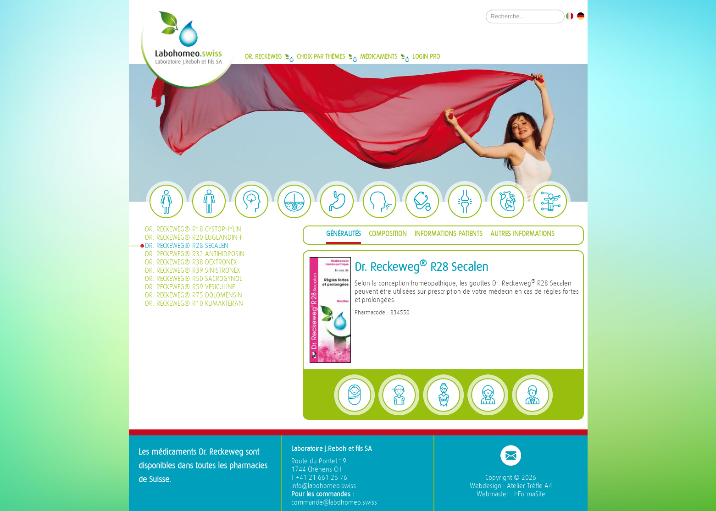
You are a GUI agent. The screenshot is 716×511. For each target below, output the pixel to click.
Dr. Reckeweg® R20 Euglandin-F (194, 238)
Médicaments (378, 56)
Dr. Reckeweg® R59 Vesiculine (190, 287)
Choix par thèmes (321, 56)
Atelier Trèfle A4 (529, 486)
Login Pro (426, 56)
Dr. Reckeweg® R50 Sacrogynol (193, 279)
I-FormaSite (529, 494)
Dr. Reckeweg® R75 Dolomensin (193, 295)
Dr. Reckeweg (263, 56)
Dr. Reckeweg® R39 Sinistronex (192, 271)
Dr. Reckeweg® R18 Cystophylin (193, 229)
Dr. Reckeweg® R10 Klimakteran (194, 304)
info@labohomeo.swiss (323, 486)
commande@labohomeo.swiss (334, 502)
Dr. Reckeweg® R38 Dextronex (191, 262)
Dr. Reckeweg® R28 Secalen (186, 246)
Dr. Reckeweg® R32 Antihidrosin (194, 254)
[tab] (343, 235)
